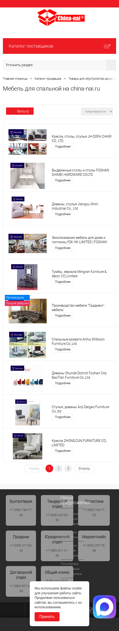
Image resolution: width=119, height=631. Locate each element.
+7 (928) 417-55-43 (21, 548)
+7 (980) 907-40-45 (57, 553)
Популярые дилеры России (71, 534)
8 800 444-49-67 (57, 581)
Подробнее (63, 146)
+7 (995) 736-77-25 (94, 512)
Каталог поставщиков (59, 46)
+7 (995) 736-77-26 (21, 512)
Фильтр (20, 111)
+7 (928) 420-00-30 (57, 517)
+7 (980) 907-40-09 (21, 588)
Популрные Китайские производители (71, 550)
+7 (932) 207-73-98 (94, 548)
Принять (47, 617)
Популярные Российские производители (71, 519)
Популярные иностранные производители (71, 569)
